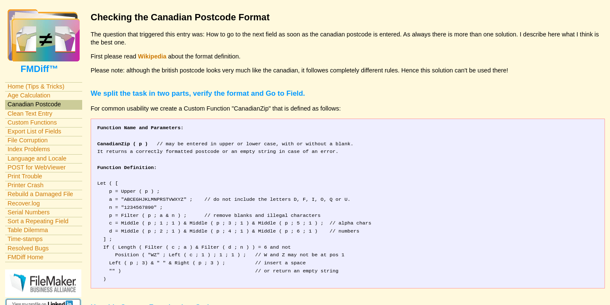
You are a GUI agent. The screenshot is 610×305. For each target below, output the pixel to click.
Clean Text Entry (30, 113)
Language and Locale (37, 158)
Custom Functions (32, 122)
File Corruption (28, 140)
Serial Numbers (29, 212)
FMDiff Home (26, 257)
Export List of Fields (34, 131)
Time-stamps (25, 239)
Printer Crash (26, 185)
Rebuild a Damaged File (40, 194)
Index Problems (29, 149)
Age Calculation (29, 95)
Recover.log (24, 203)
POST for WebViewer (37, 167)
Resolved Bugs (28, 248)
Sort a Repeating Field (38, 221)
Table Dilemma (28, 230)
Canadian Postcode (34, 104)
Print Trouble (25, 176)
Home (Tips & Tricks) (36, 86)
